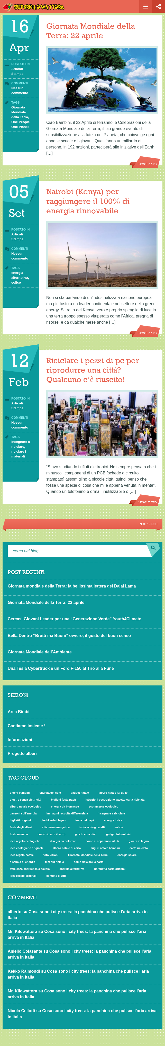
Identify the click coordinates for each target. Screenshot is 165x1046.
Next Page (148, 524)
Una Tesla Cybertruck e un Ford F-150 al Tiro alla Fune (61, 668)
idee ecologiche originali (26, 848)
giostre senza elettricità (25, 799)
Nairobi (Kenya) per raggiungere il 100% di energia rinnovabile (88, 201)
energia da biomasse (65, 806)
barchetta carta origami (110, 868)
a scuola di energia (22, 861)
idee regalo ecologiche (25, 841)
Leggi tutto (148, 164)
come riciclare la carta (89, 861)
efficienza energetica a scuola (30, 868)
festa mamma (19, 834)
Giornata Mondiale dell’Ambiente (40, 652)
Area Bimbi (18, 712)
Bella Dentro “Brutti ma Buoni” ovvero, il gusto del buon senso (69, 635)
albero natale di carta (66, 848)
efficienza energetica (56, 827)
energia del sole (50, 792)
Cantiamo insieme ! (26, 726)
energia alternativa (71, 868)
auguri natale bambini (105, 848)
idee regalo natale (22, 854)
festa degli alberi (21, 827)
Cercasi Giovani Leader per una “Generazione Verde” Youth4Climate (74, 619)
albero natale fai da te (113, 792)
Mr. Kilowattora (22, 931)
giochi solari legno (53, 820)
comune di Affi (56, 875)
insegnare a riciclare (111, 813)
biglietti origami (20, 820)
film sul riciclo (54, 861)
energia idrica (113, 820)
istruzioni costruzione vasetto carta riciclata (115, 799)
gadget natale (80, 792)
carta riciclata (139, 848)
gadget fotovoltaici (118, 834)
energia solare (127, 854)
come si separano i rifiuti (102, 841)
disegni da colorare (63, 841)
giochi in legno (139, 841)
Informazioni (20, 740)
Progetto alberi (22, 753)
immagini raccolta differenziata (67, 813)
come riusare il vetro (51, 834)
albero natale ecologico (25, 806)
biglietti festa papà (63, 799)
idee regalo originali (23, 875)
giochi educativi (85, 834)
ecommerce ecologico (103, 806)
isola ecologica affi (92, 827)
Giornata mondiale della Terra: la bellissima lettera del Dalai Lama (72, 586)
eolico (16, 282)
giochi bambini (20, 792)
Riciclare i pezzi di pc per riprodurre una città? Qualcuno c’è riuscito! (92, 370)
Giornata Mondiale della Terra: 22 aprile (46, 602)
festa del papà (84, 820)
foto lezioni (50, 854)
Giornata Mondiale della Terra (19, 112)
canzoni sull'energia (23, 813)
